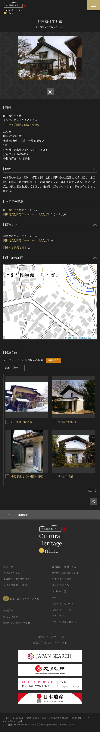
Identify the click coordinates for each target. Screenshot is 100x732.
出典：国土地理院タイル (84, 338)
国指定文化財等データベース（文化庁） (27, 214)
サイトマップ (59, 615)
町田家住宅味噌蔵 (21, 422)
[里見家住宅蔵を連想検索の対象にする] (54, 476)
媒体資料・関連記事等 (64, 567)
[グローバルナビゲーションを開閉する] (93, 5)
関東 (26, 125)
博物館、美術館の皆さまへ (66, 573)
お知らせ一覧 (59, 591)
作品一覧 (8, 567)
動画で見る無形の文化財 (16, 623)
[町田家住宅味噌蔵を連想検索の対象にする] (7, 422)
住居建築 (8, 125)
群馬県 (36, 125)
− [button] (8, 275)
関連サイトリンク (61, 609)
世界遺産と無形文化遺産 (16, 579)
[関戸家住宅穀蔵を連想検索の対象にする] (54, 422)
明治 (18, 125)
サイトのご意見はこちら (65, 621)
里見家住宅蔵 (65, 476)
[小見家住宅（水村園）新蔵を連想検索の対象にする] (7, 476)
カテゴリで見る (11, 573)
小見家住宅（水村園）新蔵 (27, 476)
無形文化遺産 (10, 617)
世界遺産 (8, 610)
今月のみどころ (60, 585)
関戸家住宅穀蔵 (67, 422)
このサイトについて (63, 603)
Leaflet (68, 338)
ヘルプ (55, 597)
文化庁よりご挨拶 (61, 579)
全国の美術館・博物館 (15, 585)
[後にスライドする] (92, 490)
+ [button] (8, 269)
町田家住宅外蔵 (12, 210)
